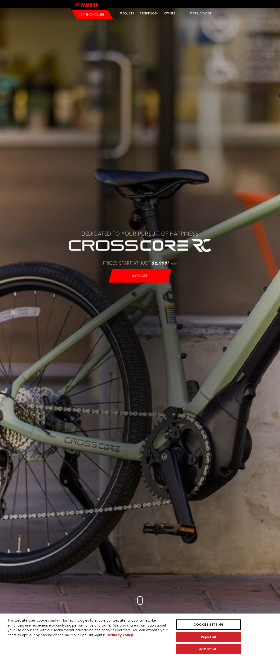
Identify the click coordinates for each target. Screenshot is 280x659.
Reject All (208, 637)
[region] (140, 636)
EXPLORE (140, 275)
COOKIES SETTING (208, 624)
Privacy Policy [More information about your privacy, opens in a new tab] (120, 635)
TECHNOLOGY (149, 13)
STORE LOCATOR (200, 13)
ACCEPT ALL (208, 649)
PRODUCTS (127, 13)
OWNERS (169, 13)
